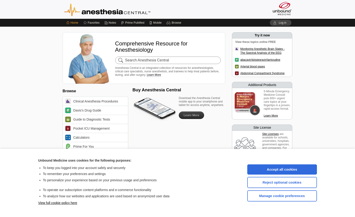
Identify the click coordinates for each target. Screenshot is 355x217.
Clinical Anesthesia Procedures (91, 101)
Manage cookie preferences (282, 196)
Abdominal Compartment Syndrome (262, 73)
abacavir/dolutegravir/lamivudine (260, 59)
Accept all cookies (282, 169)
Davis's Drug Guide (83, 110)
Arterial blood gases (252, 66)
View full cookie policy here (57, 203)
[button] (174, 23)
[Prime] (132, 23)
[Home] (72, 23)
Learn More (154, 75)
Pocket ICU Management (87, 128)
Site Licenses (270, 134)
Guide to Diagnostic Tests (87, 119)
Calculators (77, 137)
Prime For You (79, 146)
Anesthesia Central (122, 9)
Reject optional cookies (282, 182)
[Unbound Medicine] (282, 8)
